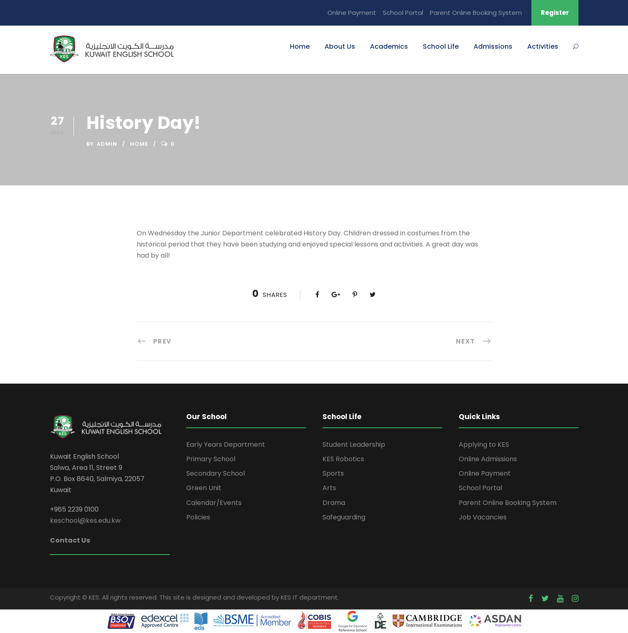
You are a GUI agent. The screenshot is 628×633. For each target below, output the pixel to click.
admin (107, 144)
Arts (329, 488)
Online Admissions (488, 459)
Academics (389, 46)
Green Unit (203, 488)
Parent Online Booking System (476, 12)
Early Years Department (225, 444)
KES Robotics (343, 459)
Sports (333, 473)
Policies (198, 517)
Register (555, 12)
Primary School (210, 459)
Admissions (493, 46)
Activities (542, 46)
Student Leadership (353, 444)
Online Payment (351, 12)
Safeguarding (343, 517)
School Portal (403, 12)
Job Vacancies (483, 517)
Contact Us (70, 540)
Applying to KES (484, 444)
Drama (333, 502)
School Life (441, 46)
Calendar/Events (214, 502)
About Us (340, 46)
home (139, 144)
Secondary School (215, 473)
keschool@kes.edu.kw (85, 520)
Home (300, 46)
